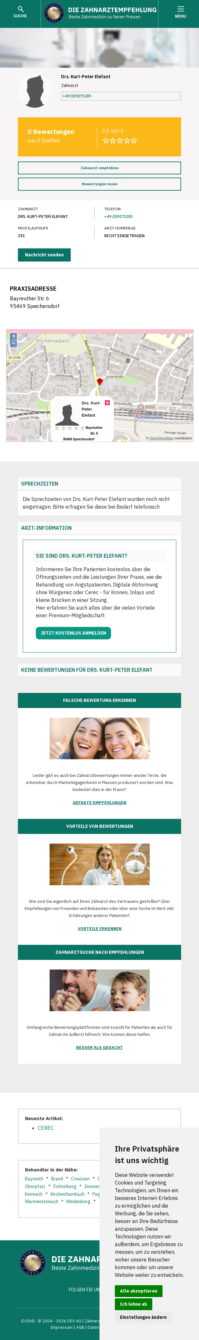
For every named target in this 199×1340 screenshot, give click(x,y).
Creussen (80, 1179)
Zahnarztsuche (99, 1321)
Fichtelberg (64, 1186)
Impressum (62, 1327)
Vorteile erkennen (100, 928)
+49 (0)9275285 (77, 96)
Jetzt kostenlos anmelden (73, 633)
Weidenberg (78, 1201)
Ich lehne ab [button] (133, 1304)
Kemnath (34, 1194)
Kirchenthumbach (67, 1194)
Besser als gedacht (99, 1047)
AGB (80, 1327)
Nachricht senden (44, 255)
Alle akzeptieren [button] (138, 1291)
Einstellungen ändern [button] (143, 1317)
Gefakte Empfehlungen (99, 802)
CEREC (46, 1128)
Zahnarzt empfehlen (100, 168)
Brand (57, 1179)
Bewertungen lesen (99, 184)
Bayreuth (34, 1179)
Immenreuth (96, 1186)
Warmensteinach (41, 1201)
